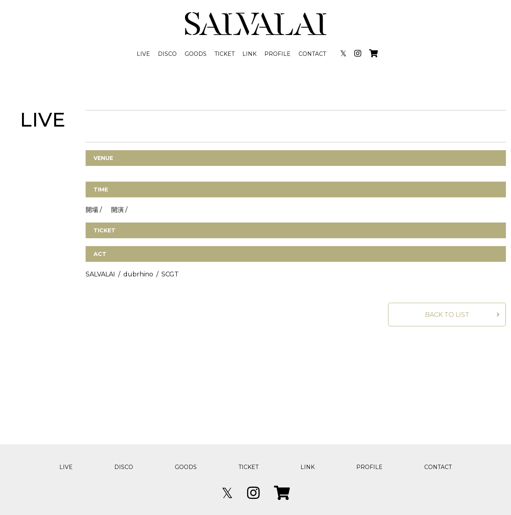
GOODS (196, 53)
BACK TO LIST (447, 314)
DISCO (167, 53)
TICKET (224, 53)
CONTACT (312, 53)
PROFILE (277, 53)
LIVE (143, 53)
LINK (249, 53)
